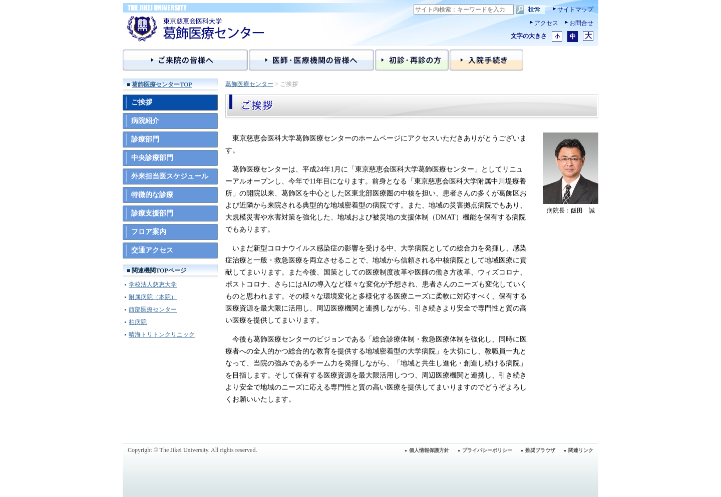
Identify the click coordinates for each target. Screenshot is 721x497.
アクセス (546, 23)
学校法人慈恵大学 (153, 284)
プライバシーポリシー (487, 450)
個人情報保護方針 (429, 450)
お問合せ (581, 23)
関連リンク (580, 450)
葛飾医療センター (249, 84)
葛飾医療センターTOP (162, 84)
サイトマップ (575, 9)
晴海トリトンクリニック (162, 334)
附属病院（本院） (153, 297)
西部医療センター (153, 309)
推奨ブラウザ (540, 450)
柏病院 (138, 322)
